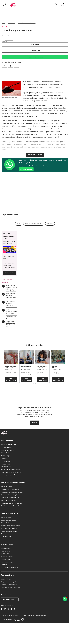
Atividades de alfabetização (10, 506)
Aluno (18, 223)
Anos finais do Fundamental (33, 223)
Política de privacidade (9, 584)
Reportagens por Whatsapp (10, 475)
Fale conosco (5, 551)
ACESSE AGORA (26, 169)
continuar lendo (35, 155)
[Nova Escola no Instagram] (8, 609)
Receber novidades (10, 599)
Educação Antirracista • (9, 520)
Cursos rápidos (6, 534)
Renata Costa (9, 40)
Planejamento (6, 464)
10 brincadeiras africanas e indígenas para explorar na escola (9, 304)
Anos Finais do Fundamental (26, 23)
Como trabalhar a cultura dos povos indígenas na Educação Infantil (9, 288)
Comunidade (5, 548)
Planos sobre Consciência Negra (12, 492)
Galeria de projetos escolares (11, 472)
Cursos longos (6, 537)
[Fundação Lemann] (19, 619)
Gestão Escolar (6, 467)
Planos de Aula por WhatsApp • (12, 503)
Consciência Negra (7, 450)
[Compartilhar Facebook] (10, 66)
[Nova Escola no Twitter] (5, 609)
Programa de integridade (9, 582)
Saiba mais (9, 273)
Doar (34, 423)
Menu (5, 5)
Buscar (56, 5)
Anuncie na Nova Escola (9, 567)
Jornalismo (11, 23)
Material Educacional (8, 500)
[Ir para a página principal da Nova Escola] (13, 5)
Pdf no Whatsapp (35, 57)
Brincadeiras (5, 461)
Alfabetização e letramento (10, 525)
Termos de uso (6, 579)
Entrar (63, 5)
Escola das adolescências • (10, 469)
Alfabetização (6, 456)
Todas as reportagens (8, 445)
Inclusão (4, 458)
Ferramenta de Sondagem (10, 489)
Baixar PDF (35, 50)
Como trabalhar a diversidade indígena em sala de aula (9, 296)
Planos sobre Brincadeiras (10, 497)
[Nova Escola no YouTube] (14, 609)
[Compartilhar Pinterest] (16, 66)
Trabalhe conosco (7, 556)
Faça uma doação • (7, 562)
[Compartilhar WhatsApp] (4, 66)
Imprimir (35, 44)
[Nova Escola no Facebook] (2, 609)
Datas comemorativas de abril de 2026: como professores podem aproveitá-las (9, 314)
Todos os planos (6, 486)
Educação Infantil (7, 453)
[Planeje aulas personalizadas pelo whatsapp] (65, 598)
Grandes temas (6, 447)
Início (3, 23)
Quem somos (5, 554)
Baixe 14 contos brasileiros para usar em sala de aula (8, 323)
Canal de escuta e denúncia (10, 587)
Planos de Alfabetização (9, 495)
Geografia (50, 223)
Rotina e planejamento (9, 531)
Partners (4, 565)
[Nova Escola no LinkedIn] (11, 609)
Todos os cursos (6, 517)
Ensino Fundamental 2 (9, 528)
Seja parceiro (5, 559)
